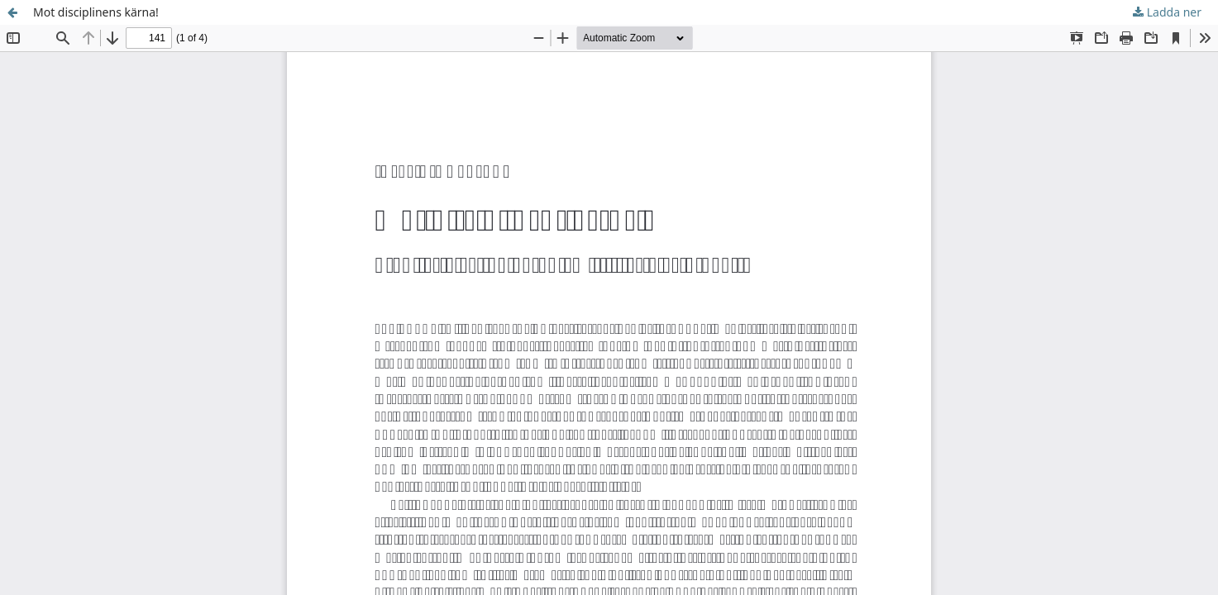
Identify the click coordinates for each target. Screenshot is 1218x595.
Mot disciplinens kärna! (96, 12)
